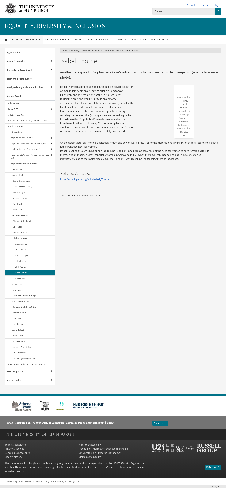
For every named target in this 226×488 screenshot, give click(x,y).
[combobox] (183, 11)
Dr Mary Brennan (19, 198)
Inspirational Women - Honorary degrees (28, 143)
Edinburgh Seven (19, 238)
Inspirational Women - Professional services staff (29, 156)
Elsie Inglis (17, 226)
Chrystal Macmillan (20, 301)
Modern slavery (13, 456)
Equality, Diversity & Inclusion (85, 50)
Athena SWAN (14, 103)
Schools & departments (200, 5)
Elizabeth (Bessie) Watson (23, 358)
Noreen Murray (19, 312)
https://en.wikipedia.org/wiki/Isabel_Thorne (84, 174)
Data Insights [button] (158, 39)
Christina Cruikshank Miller (24, 307)
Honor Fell (17, 209)
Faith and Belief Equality (19, 78)
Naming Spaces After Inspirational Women (26, 364)
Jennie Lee (17, 284)
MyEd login (213, 467)
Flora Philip (17, 318)
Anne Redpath (18, 330)
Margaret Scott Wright (22, 347)
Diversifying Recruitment (19, 69)
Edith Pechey (20, 267)
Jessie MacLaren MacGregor (24, 295)
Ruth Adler (17, 169)
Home (65, 50)
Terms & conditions (15, 444)
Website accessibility (89, 444)
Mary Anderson (21, 244)
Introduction (16, 132)
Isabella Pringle (19, 324)
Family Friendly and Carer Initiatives (25, 87)
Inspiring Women (15, 126)
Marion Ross (17, 335)
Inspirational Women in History (24, 163)
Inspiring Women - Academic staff (25, 149)
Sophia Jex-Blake (19, 232)
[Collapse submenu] (52, 96)
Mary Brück (17, 203)
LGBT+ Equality (15, 371)
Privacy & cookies (14, 448)
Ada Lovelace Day (16, 114)
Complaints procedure (17, 452)
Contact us (160, 423)
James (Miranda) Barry (22, 186)
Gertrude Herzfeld (20, 215)
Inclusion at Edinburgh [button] (25, 39)
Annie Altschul (18, 175)
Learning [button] (118, 39)
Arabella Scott (18, 341)
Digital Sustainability (89, 456)
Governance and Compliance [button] (90, 39)
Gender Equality (15, 95)
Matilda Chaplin (21, 255)
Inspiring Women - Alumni (21, 137)
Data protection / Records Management (100, 452)
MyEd (218, 5)
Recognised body (97, 467)
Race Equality (14, 380)
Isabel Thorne (21, 272)
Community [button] (137, 39)
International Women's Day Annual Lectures (27, 120)
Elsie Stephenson (20, 352)
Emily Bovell (20, 249)
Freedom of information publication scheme (103, 448)
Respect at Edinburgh (57, 39)
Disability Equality (16, 61)
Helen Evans (20, 261)
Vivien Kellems (18, 278)
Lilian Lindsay (18, 289)
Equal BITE (13, 109)
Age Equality (13, 52)
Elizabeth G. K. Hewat (21, 221)
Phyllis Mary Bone (20, 192)
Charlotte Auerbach (21, 181)
